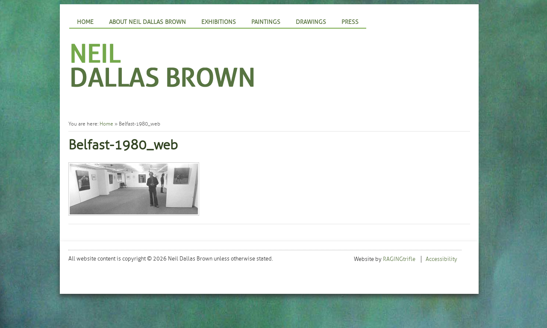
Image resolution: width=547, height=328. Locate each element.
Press (350, 22)
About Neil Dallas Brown (147, 22)
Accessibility (441, 259)
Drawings (311, 22)
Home (85, 22)
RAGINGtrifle (399, 259)
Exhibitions (218, 22)
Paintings (265, 22)
